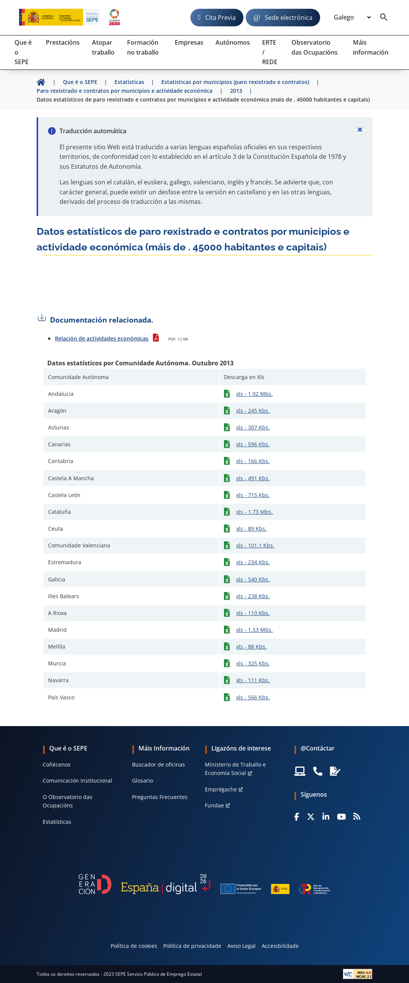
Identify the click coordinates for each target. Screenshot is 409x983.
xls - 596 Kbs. (253, 444)
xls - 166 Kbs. (253, 461)
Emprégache (221, 789)
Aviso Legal (241, 945)
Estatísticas (57, 821)
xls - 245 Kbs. (253, 410)
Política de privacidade (192, 945)
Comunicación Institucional (77, 780)
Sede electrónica (288, 17)
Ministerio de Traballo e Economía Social (235, 768)
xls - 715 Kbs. (253, 495)
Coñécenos (57, 764)
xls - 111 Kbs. (253, 680)
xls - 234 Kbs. (253, 562)
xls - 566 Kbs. (253, 697)
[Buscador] (384, 17)
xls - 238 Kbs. (253, 596)
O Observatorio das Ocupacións (67, 801)
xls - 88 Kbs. (251, 646)
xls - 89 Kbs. (251, 528)
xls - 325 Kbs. (253, 663)
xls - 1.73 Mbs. (254, 511)
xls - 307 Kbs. (253, 427)
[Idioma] (352, 17)
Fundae (214, 805)
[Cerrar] (360, 129)
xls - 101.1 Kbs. (255, 545)
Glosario (142, 780)
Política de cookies (134, 945)
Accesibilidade (280, 945)
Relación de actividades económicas (101, 338)
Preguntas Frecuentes (160, 797)
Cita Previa (220, 17)
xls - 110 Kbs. (253, 613)
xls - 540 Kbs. (253, 579)
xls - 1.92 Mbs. (254, 393)
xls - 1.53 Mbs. (254, 629)
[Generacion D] (204, 884)
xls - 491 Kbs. (253, 478)
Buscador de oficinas (158, 764)
